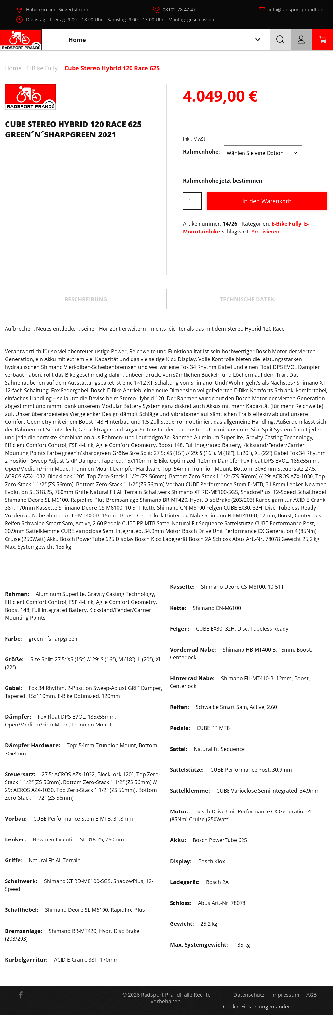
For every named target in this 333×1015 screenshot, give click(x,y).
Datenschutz (249, 994)
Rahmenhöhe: (201, 151)
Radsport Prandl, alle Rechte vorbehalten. (176, 998)
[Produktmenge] (192, 201)
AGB (311, 994)
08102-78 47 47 (179, 10)
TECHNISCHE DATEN (247, 299)
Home (13, 68)
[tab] (86, 299)
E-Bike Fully (42, 68)
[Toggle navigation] (258, 39)
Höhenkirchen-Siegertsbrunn (58, 10)
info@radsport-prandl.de (296, 10)
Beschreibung (85, 299)
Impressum (285, 994)
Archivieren (265, 231)
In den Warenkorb (267, 201)
